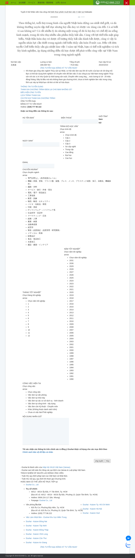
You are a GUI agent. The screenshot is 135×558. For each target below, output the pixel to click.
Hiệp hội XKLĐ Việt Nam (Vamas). (56, 467)
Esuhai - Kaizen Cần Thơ (36, 538)
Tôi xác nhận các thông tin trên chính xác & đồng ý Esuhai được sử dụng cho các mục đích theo (65, 450)
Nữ (100, 123)
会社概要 (22, 3)
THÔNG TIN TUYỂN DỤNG (32, 87)
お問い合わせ (61, 3)
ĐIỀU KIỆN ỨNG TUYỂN (31, 92)
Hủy (107, 461)
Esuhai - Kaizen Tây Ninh (36, 526)
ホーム (13, 3)
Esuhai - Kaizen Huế (91, 513)
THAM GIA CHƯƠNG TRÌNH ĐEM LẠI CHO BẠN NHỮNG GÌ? (46, 89)
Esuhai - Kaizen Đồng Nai (36, 521)
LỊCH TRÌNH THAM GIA (30, 95)
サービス (31, 3)
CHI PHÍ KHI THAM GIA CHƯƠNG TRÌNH (38, 98)
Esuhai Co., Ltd (32, 485)
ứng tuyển (99, 461)
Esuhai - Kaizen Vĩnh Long (37, 534)
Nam (101, 119)
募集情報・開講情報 (45, 3)
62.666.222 (110, 2)
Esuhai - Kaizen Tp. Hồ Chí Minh (96, 505)
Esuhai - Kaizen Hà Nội (92, 509)
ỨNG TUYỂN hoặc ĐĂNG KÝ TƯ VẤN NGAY (58, 68)
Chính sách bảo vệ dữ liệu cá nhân (38, 452)
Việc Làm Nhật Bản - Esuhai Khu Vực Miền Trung (46, 517)
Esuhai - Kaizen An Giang (36, 542)
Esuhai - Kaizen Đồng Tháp (37, 530)
